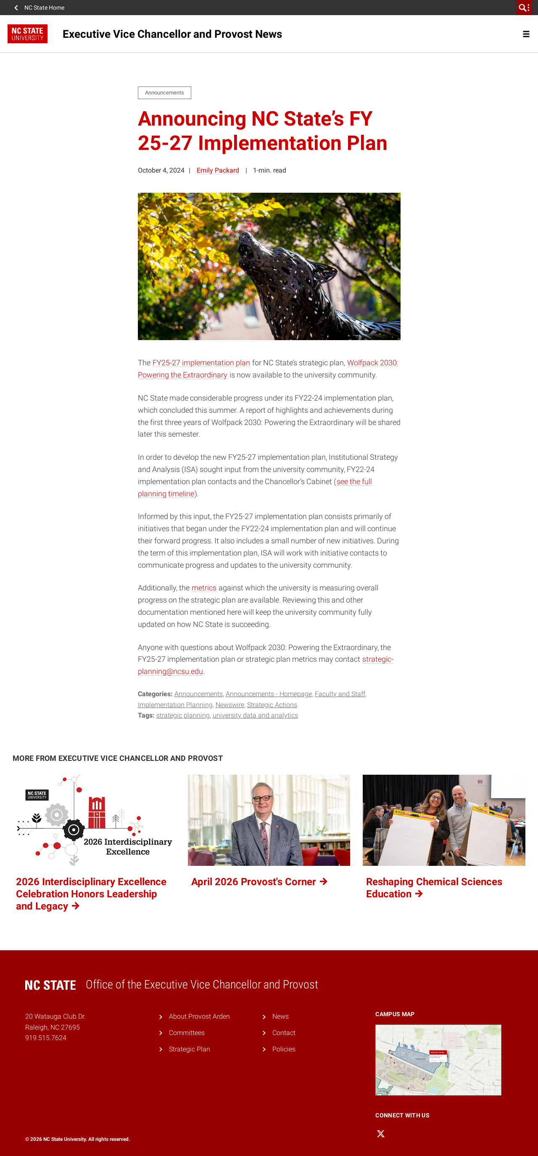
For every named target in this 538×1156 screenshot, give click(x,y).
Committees (187, 1033)
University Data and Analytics (255, 715)
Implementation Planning (175, 705)
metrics (204, 587)
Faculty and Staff (340, 694)
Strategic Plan (189, 1049)
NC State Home (44, 7)
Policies (283, 1049)
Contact (283, 1033)
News (280, 1016)
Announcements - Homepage (269, 694)
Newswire (230, 705)
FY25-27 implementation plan (201, 362)
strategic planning (183, 715)
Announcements (198, 694)
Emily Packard (218, 170)
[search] (524, 7)
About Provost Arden (199, 1016)
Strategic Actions (272, 705)
